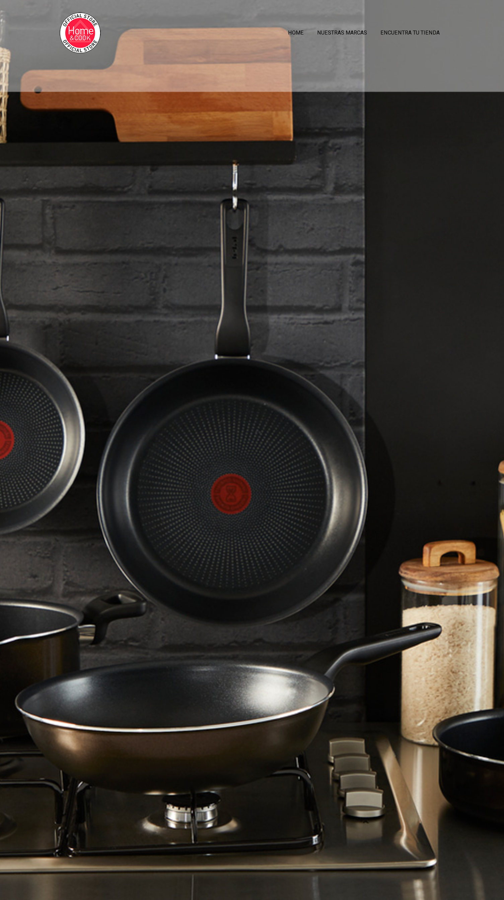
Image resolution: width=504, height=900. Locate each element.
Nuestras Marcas (342, 33)
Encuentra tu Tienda (410, 33)
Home (296, 33)
